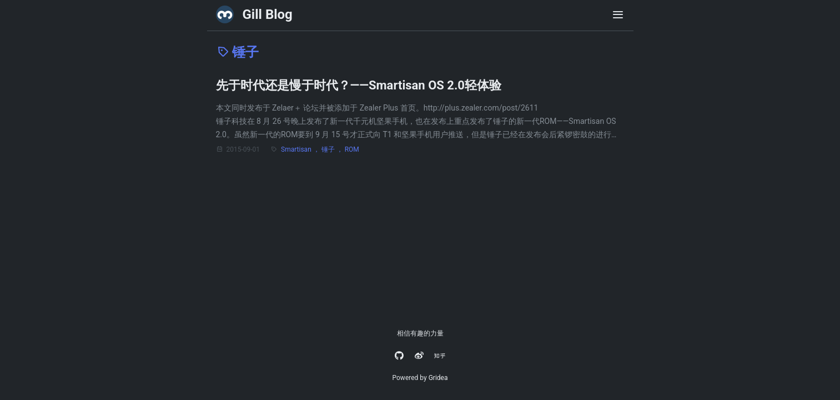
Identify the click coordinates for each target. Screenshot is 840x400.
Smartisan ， (301, 149)
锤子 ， (333, 149)
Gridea (438, 378)
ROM (352, 149)
